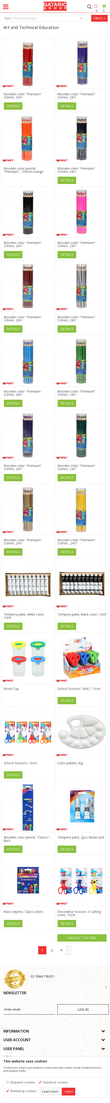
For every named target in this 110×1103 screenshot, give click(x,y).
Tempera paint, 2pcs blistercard (80, 837)
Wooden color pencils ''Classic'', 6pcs (27, 839)
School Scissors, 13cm (20, 763)
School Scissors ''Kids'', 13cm (78, 688)
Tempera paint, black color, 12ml (81, 614)
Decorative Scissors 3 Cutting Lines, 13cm (79, 913)
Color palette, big (70, 763)
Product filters (81, 938)
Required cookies (22, 1082)
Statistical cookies (55, 1082)
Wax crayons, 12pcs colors (23, 911)
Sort (7, 18)
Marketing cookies (23, 1091)
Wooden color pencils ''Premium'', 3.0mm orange (23, 170)
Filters (99, 18)
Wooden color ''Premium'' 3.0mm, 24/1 (23, 96)
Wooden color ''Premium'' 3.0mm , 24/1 (76, 542)
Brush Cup (11, 688)
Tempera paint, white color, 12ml (24, 616)
